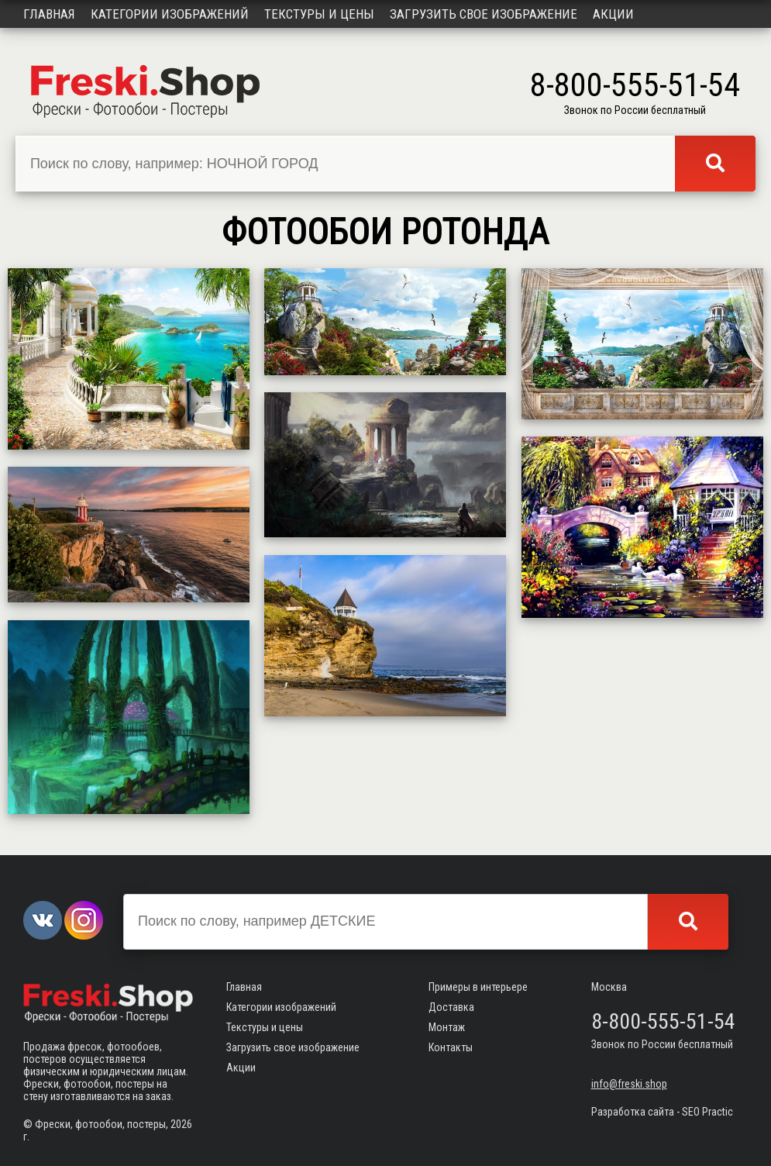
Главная (49, 14)
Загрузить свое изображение (483, 14)
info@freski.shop (629, 1084)
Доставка (451, 1007)
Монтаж (447, 1027)
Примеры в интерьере (478, 987)
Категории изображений (170, 14)
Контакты (451, 1047)
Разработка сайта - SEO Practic (662, 1112)
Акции (613, 14)
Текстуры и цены (319, 14)
